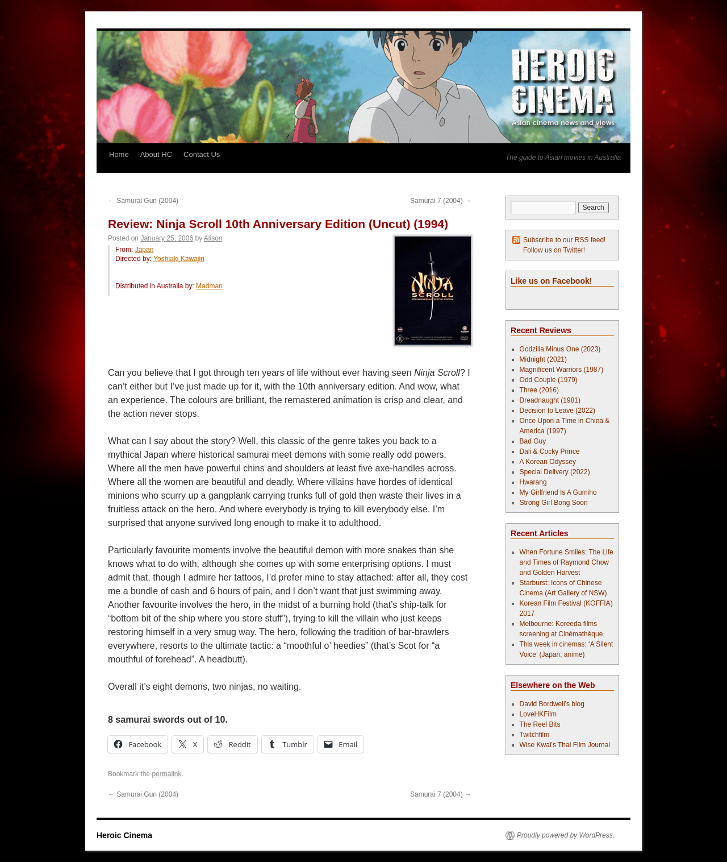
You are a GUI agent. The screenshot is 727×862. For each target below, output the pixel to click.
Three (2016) (539, 390)
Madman (209, 286)
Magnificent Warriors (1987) (562, 370)
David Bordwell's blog (552, 704)
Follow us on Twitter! (554, 250)
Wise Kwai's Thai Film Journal (565, 745)
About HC (156, 154)
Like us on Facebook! (551, 280)
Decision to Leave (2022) (557, 411)
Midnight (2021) (543, 359)
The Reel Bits (540, 724)
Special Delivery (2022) (555, 472)
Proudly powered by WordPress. (566, 835)
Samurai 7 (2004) (440, 201)
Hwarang (533, 482)
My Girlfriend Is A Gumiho (558, 492)
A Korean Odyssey (548, 462)
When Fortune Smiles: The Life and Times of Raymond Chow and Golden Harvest (566, 562)
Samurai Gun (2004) (143, 201)
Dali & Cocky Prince (550, 451)
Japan (144, 250)
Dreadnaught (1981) (550, 400)
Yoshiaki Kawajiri (178, 259)
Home (119, 154)
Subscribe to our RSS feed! (564, 240)
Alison (213, 238)
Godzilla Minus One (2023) (560, 349)
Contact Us (201, 154)
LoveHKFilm (538, 714)
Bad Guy (533, 441)
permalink (166, 774)
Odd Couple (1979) (549, 380)
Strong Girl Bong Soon (554, 503)
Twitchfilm (535, 735)
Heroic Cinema (124, 835)
